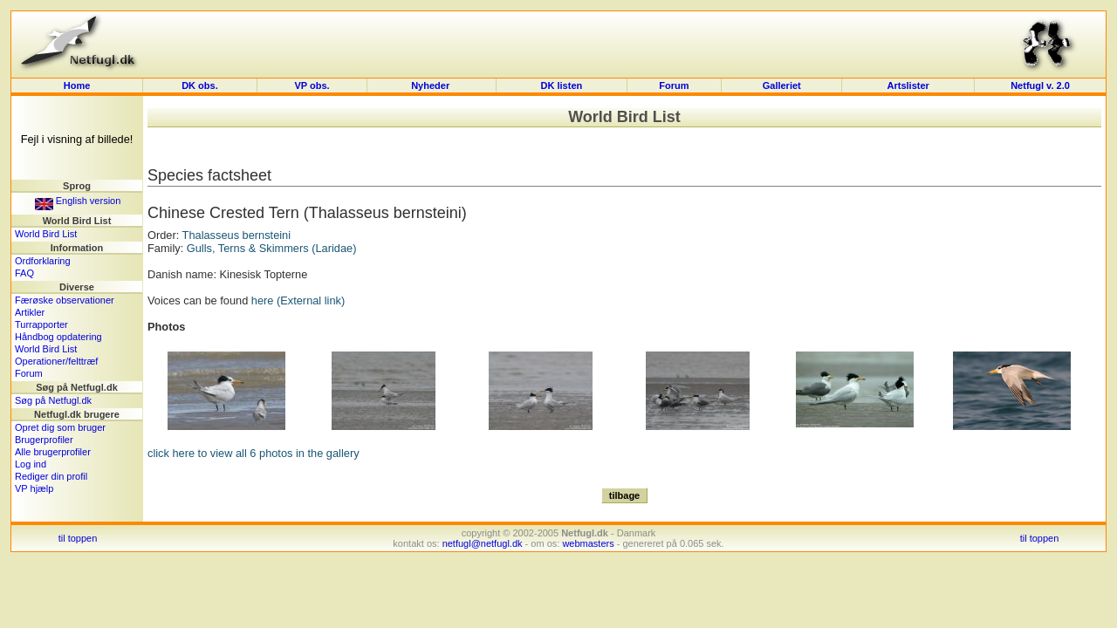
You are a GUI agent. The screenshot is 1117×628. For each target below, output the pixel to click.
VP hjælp (34, 488)
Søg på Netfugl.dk (53, 400)
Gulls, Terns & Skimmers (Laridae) (272, 248)
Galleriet (782, 85)
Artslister (908, 85)
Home (77, 85)
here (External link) (298, 300)
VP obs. (311, 85)
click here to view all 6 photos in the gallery (253, 453)
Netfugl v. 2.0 (1040, 85)
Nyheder (431, 85)
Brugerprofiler (44, 439)
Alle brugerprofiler (53, 452)
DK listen (562, 85)
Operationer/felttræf (56, 361)
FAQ (24, 273)
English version (78, 200)
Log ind (30, 464)
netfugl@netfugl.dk (482, 543)
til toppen (78, 538)
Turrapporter (41, 324)
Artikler (30, 312)
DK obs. (200, 85)
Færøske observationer (64, 300)
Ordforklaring (43, 261)
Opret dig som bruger (60, 427)
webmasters (587, 543)
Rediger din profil (51, 476)
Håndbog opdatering (58, 336)
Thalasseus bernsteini (236, 235)
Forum (674, 85)
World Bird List (46, 234)
